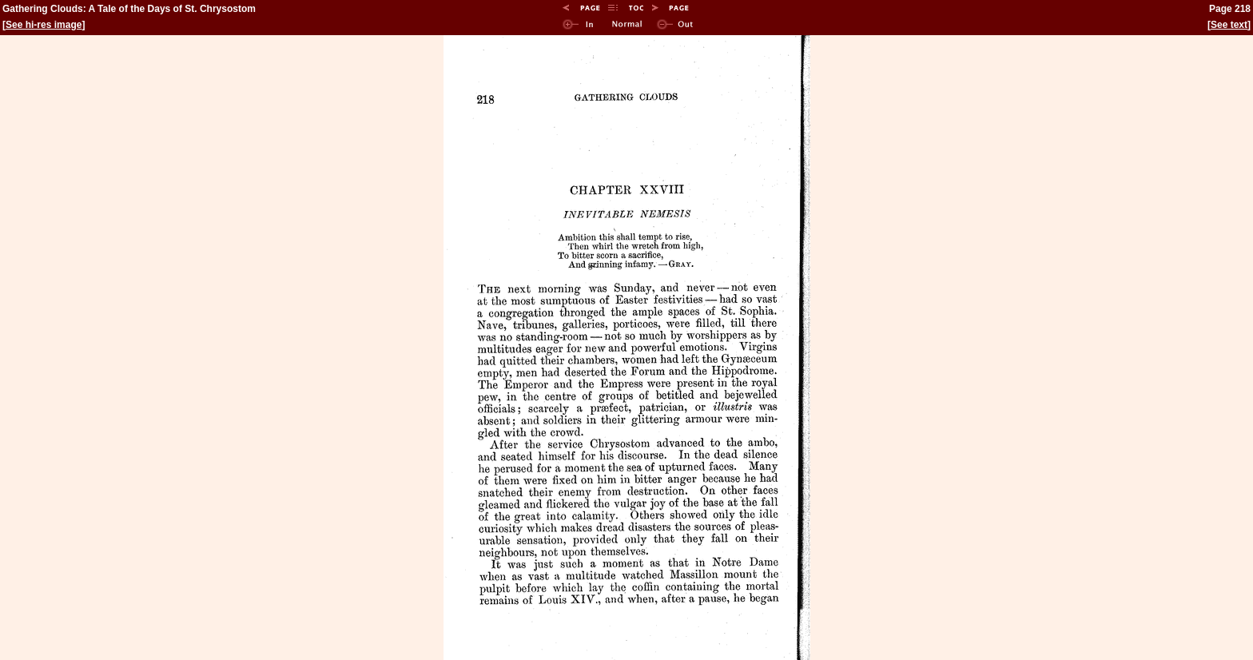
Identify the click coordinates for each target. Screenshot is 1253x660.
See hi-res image (44, 24)
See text (1229, 24)
